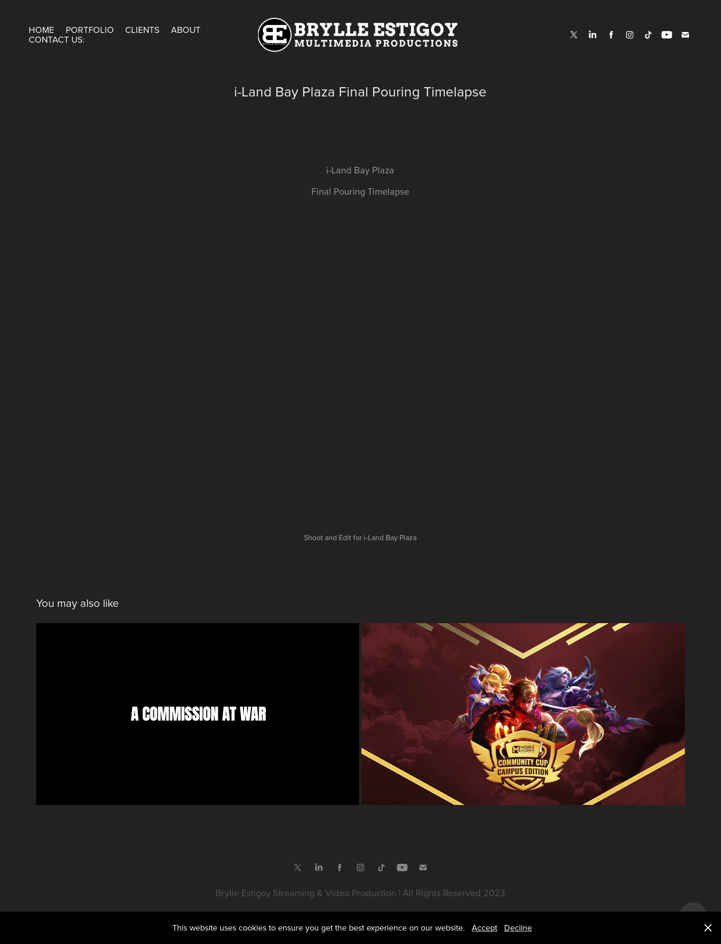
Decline (518, 927)
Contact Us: (56, 39)
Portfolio (90, 29)
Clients (142, 29)
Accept (484, 927)
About (186, 29)
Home (41, 29)
